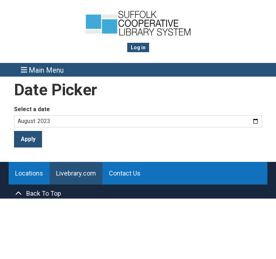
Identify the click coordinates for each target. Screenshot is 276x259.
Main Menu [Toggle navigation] (42, 69)
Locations (29, 173)
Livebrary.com (76, 173)
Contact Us (125, 173)
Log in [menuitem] (138, 47)
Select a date (32, 109)
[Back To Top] (138, 193)
